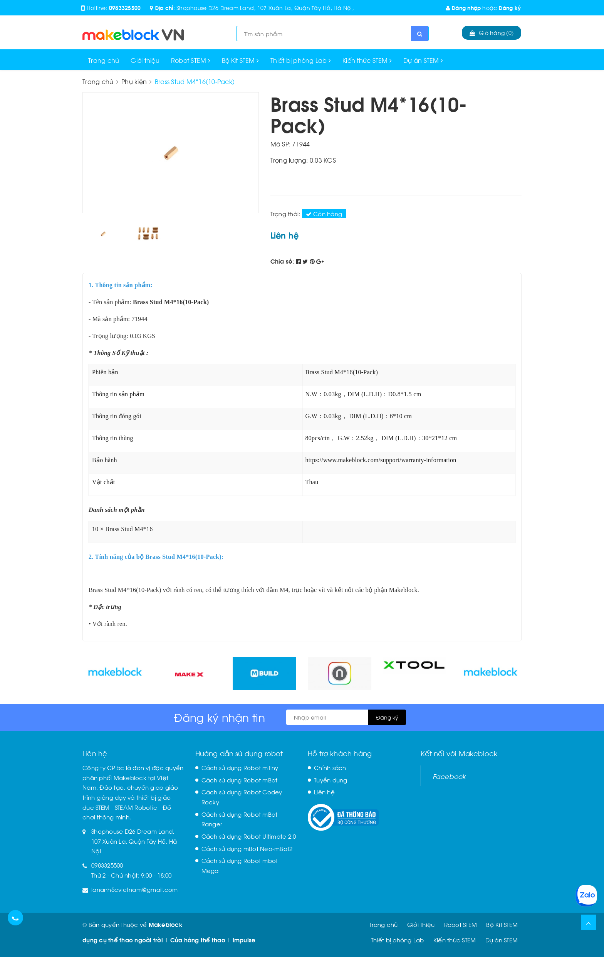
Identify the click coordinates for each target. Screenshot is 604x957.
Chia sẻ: (282, 261)
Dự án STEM (423, 60)
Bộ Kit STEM (240, 60)
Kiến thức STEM (367, 60)
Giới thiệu (145, 60)
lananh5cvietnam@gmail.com (134, 889)
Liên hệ (324, 791)
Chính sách (330, 767)
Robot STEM (190, 60)
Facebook (449, 775)
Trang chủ (103, 60)
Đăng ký (509, 7)
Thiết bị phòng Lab (300, 60)
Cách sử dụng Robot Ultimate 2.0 (248, 836)
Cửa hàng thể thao (197, 939)
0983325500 (125, 7)
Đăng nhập (463, 7)
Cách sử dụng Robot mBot (239, 779)
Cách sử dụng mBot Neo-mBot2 (247, 848)
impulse (244, 939)
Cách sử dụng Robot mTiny (240, 767)
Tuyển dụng (330, 779)
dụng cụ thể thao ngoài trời (122, 939)
